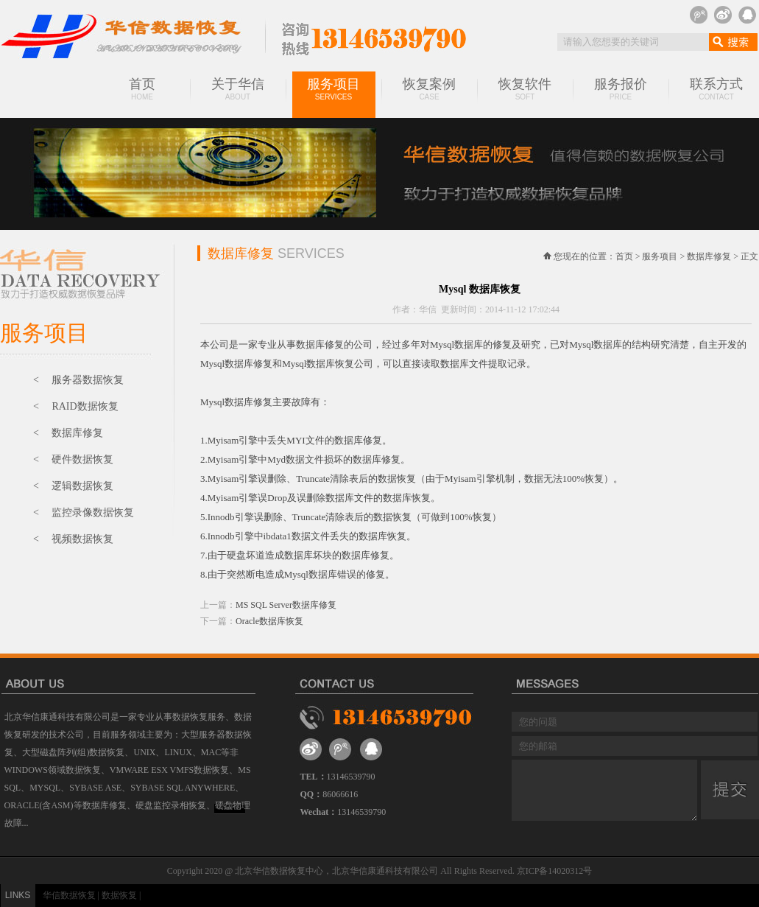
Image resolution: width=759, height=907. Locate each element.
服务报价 (620, 89)
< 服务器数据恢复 (78, 379)
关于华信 (237, 89)
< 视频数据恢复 (73, 538)
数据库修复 (709, 256)
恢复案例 (429, 89)
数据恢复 (119, 895)
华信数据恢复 (69, 895)
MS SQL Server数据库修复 (286, 605)
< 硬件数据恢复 (73, 459)
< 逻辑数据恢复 (73, 485)
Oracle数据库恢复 (269, 621)
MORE (230, 807)
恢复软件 (524, 89)
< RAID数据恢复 (76, 406)
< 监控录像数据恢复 (83, 512)
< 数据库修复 (68, 432)
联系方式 (716, 89)
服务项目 (333, 89)
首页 (142, 89)
